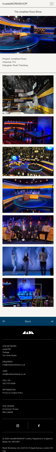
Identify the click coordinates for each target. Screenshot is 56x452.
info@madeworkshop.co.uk (13, 365)
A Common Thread (10, 409)
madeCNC (6, 349)
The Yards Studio (9, 355)
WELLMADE (7, 412)
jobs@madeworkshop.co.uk (13, 374)
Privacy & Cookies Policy (12, 393)
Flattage (5, 352)
